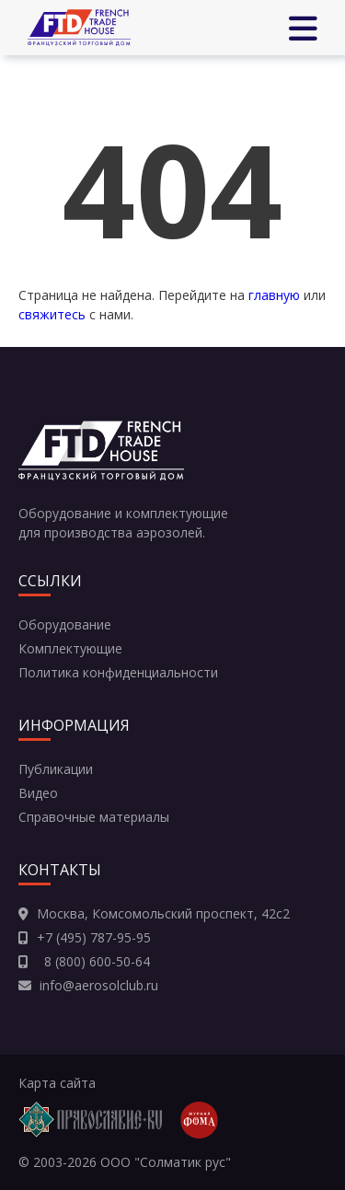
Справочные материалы (93, 817)
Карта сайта (57, 1083)
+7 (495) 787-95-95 (94, 937)
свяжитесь (52, 314)
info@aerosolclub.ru (99, 985)
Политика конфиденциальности (118, 672)
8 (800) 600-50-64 (93, 961)
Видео (38, 793)
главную (274, 295)
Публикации (55, 769)
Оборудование (64, 624)
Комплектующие (70, 648)
